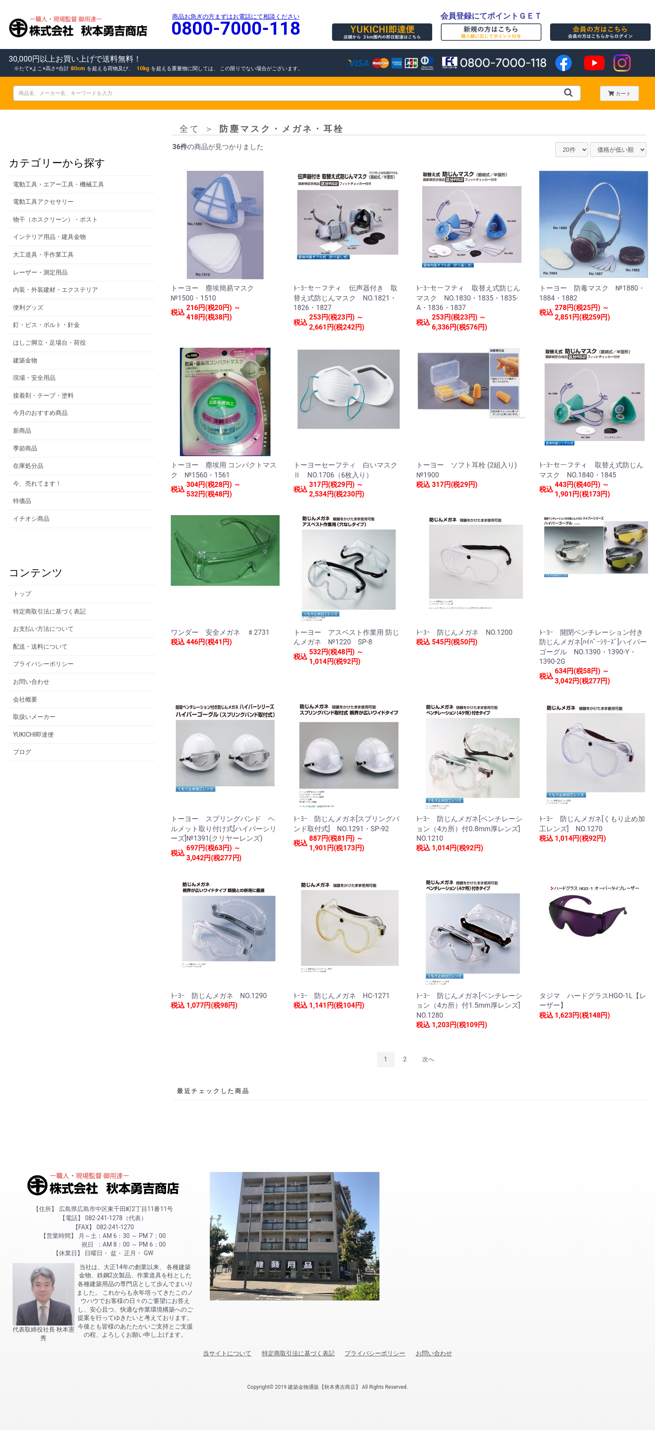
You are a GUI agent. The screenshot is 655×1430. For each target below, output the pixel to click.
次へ (428, 1059)
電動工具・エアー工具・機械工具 (58, 184)
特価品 (22, 500)
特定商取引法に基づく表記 (49, 611)
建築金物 (25, 360)
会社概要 (25, 699)
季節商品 (25, 448)
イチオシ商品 (31, 518)
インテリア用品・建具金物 (49, 236)
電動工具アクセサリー (43, 201)
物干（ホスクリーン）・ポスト (55, 219)
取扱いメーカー (34, 716)
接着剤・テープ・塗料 (43, 395)
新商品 (22, 430)
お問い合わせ (31, 681)
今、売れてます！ (37, 483)
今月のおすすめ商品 (40, 412)
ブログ (22, 751)
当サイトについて (227, 1353)
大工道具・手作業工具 (43, 254)
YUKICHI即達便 (33, 734)
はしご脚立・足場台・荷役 (49, 342)
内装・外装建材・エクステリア (55, 289)
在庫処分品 (28, 465)
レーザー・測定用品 (40, 272)
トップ (22, 593)
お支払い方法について (43, 628)
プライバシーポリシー (43, 663)
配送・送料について (40, 646)
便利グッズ (28, 307)
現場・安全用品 (34, 377)
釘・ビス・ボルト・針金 (46, 324)
